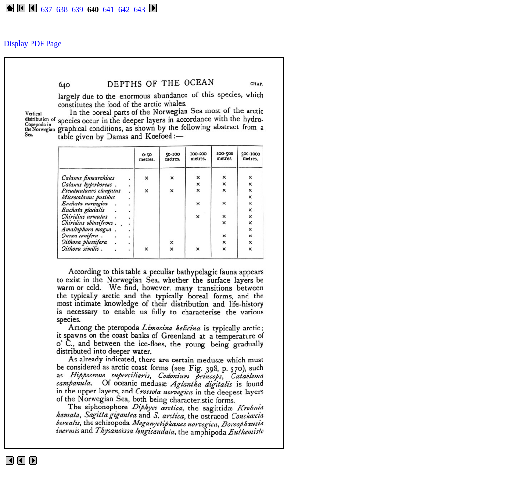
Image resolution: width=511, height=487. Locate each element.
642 (124, 9)
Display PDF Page (32, 43)
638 (62, 9)
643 (139, 9)
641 (108, 9)
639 (77, 9)
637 (46, 9)
